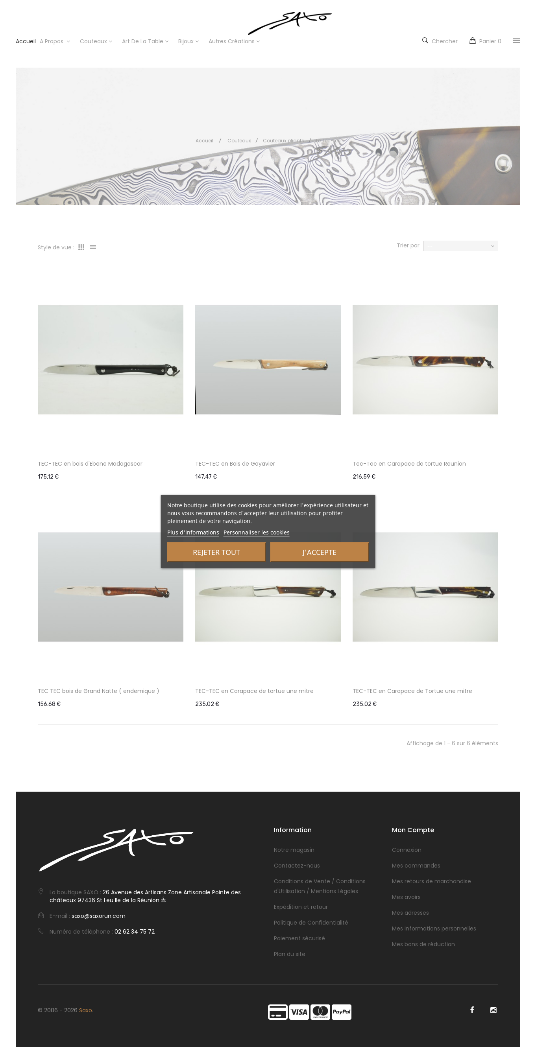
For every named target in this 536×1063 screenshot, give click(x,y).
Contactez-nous (297, 866)
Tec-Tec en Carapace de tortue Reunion (409, 464)
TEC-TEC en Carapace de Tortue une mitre (412, 691)
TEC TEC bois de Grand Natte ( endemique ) (98, 691)
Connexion (406, 850)
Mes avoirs (406, 897)
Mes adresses (410, 913)
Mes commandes (416, 866)
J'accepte (319, 552)
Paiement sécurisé (299, 938)
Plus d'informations (193, 532)
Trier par (408, 245)
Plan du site (289, 954)
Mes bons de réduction (423, 944)
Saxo (85, 1010)
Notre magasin (294, 850)
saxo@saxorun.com (99, 916)
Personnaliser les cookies (257, 532)
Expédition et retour (301, 907)
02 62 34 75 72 (135, 932)
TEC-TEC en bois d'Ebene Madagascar (90, 464)
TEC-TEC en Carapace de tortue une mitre (254, 691)
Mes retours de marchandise (431, 881)
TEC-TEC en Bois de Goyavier (235, 464)
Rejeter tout (216, 552)
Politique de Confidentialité (311, 923)
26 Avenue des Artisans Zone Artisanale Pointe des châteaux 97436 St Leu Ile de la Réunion (145, 896)
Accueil (204, 140)
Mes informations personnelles (434, 928)
